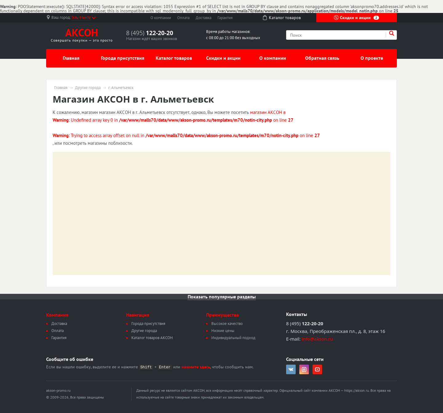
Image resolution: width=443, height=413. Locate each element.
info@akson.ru (317, 339)
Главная (71, 58)
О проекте (372, 58)
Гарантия (225, 17)
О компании (160, 17)
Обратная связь (322, 58)
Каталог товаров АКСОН (152, 337)
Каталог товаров (174, 58)
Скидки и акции (356, 17)
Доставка (203, 17)
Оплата (183, 17)
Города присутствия (122, 58)
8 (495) (149, 33)
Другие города (88, 88)
